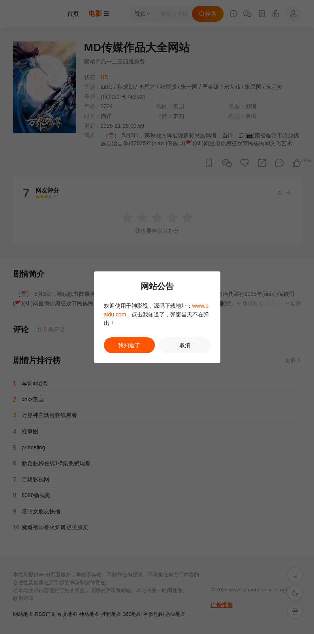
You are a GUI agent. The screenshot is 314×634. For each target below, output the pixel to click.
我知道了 (129, 345)
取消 (184, 345)
